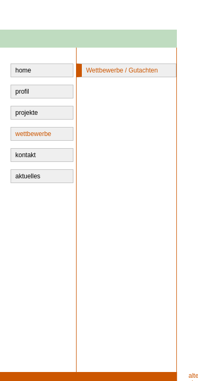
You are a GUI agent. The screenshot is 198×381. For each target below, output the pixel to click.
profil (22, 91)
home (23, 70)
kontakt (25, 155)
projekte (26, 112)
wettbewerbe (33, 134)
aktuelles (27, 176)
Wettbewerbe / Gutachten (122, 70)
